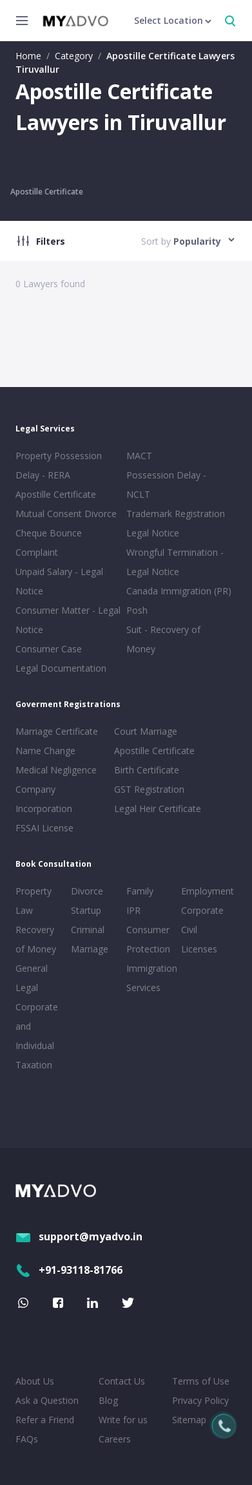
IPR (133, 910)
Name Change (45, 750)
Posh (137, 610)
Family (139, 891)
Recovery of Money (35, 939)
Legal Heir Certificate (157, 808)
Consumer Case (48, 649)
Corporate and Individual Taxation (36, 1036)
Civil (189, 929)
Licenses (199, 949)
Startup (86, 910)
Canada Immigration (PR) (178, 591)
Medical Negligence (56, 770)
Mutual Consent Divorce (66, 513)
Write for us (123, 1420)
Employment (206, 891)
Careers (115, 1439)
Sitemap (189, 1420)
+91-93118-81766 (68, 1270)
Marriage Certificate (56, 731)
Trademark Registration (175, 513)
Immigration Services (151, 978)
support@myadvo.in (78, 1236)
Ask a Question (47, 1400)
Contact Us (122, 1381)
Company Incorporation (43, 799)
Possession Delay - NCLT (166, 484)
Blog (108, 1400)
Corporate (202, 910)
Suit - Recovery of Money (163, 639)
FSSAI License (44, 828)
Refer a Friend (44, 1420)
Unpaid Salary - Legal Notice (59, 581)
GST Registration (149, 789)
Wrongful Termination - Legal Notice (175, 562)
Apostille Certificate (46, 191)
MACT (139, 455)
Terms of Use (200, 1381)
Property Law (33, 900)
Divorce (87, 891)
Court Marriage (145, 731)
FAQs (26, 1439)
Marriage (89, 949)
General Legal (31, 978)
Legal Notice (152, 533)
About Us (34, 1381)
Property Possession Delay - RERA (58, 465)
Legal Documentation (60, 668)
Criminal (87, 929)
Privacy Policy (200, 1400)
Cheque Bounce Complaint (48, 542)
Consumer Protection (148, 939)
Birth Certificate (146, 770)
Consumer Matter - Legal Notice (68, 620)
